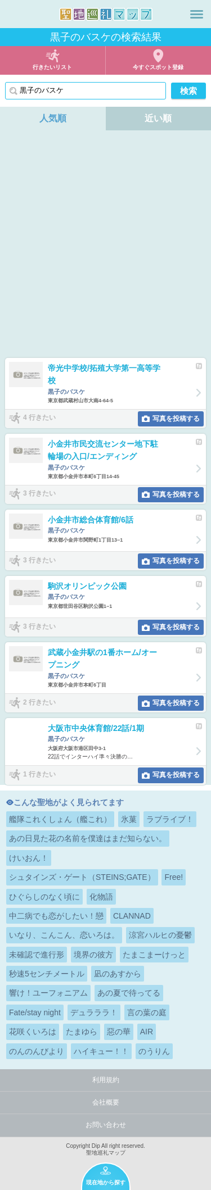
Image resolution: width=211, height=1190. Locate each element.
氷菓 (129, 819)
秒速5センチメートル (46, 973)
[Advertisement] (105, 247)
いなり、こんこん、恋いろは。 (64, 934)
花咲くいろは (32, 1031)
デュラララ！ (94, 1012)
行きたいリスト (52, 67)
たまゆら (81, 1031)
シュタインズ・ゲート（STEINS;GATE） (82, 877)
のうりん (154, 1051)
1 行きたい (39, 774)
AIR (146, 1031)
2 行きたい (39, 702)
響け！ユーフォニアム (48, 992)
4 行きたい (39, 418)
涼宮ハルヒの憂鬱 (160, 934)
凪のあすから (117, 973)
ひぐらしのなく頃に (44, 896)
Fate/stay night (35, 1012)
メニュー (196, 14)
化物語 (101, 896)
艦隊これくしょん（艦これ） (60, 819)
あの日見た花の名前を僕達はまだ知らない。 (88, 838)
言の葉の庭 (147, 1012)
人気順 (52, 118)
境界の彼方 (93, 954)
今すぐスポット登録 (158, 67)
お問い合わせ (106, 1125)
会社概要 (105, 1102)
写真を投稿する (176, 419)
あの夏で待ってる (128, 992)
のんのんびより (36, 1051)
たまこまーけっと (154, 954)
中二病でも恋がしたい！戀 (56, 915)
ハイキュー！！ (101, 1051)
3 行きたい (39, 494)
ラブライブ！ (170, 819)
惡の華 (119, 1031)
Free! (173, 877)
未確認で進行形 (36, 954)
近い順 (158, 118)
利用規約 (105, 1080)
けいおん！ (28, 857)
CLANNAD (132, 915)
